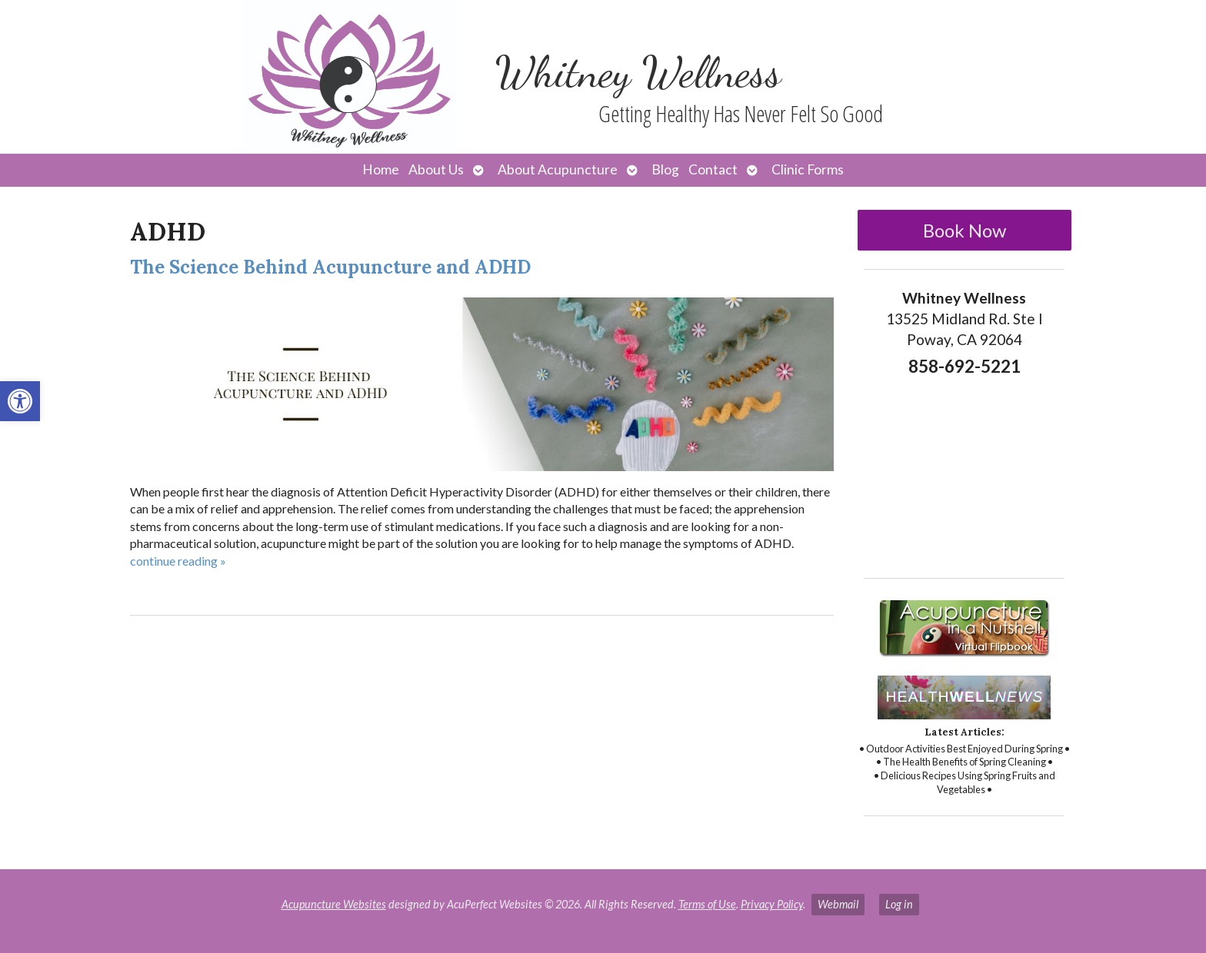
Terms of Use (707, 904)
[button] (20, 401)
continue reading (178, 560)
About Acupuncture (558, 169)
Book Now (964, 230)
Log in (899, 904)
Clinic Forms (807, 169)
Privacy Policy (772, 904)
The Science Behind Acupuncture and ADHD (330, 267)
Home (380, 169)
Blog (665, 169)
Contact (713, 169)
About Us (436, 169)
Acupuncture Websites (334, 904)
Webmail (838, 904)
